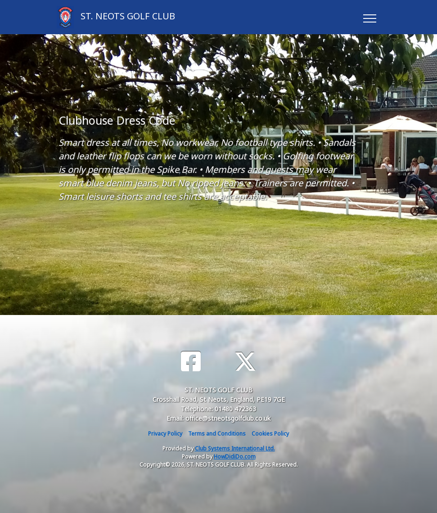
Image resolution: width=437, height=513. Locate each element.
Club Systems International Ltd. (235, 448)
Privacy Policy (165, 433)
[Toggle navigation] (369, 17)
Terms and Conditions (217, 433)
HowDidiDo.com (235, 456)
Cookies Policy (270, 433)
